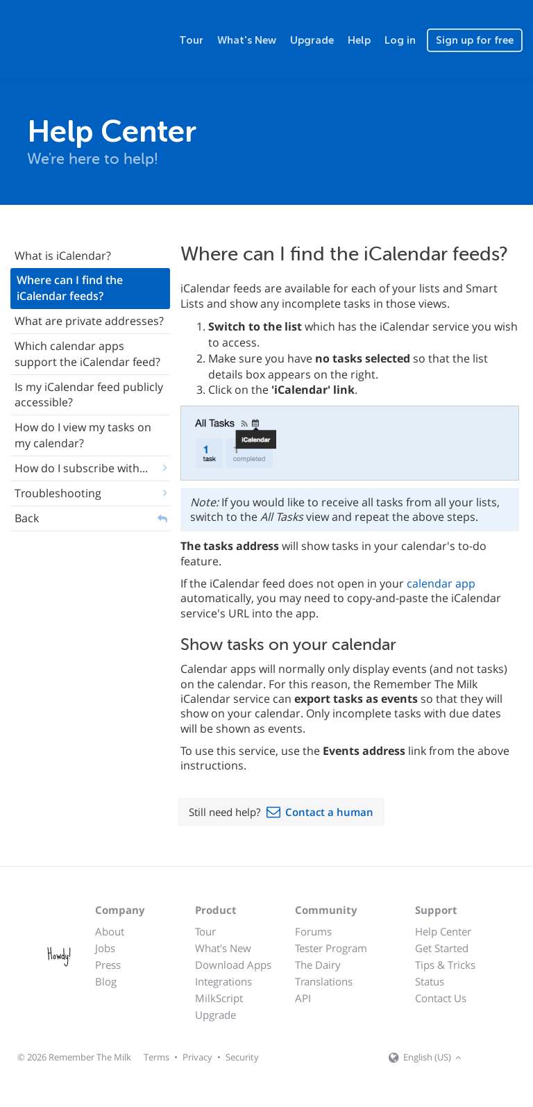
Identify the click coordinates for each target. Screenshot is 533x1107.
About (109, 931)
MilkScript (219, 998)
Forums (313, 931)
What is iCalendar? (63, 255)
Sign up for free (475, 40)
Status (429, 981)
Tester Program (331, 948)
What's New (246, 40)
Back (27, 518)
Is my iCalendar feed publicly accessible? (89, 394)
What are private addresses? (89, 320)
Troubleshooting (58, 493)
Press (108, 965)
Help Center (443, 931)
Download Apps (233, 965)
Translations (324, 981)
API (303, 998)
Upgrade (312, 40)
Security (242, 1057)
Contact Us (440, 998)
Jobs (105, 948)
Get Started (441, 948)
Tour (191, 40)
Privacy (197, 1057)
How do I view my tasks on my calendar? (83, 435)
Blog (106, 981)
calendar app (441, 583)
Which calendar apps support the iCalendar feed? (87, 353)
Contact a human (329, 812)
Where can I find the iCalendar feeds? (70, 287)
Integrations (223, 981)
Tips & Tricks (445, 965)
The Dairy (318, 965)
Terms (156, 1057)
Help (359, 40)
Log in (400, 40)
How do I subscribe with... (81, 468)
